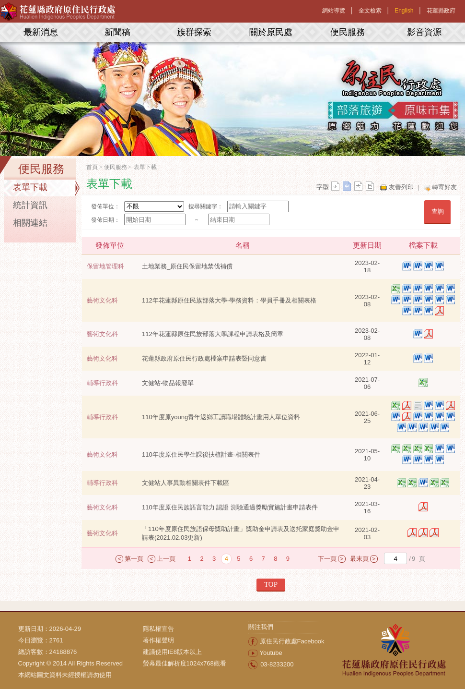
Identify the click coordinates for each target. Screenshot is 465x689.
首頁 (92, 167)
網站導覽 (333, 10)
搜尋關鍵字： (205, 206)
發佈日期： (105, 220)
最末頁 (359, 558)
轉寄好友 (444, 187)
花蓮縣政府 (441, 10)
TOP (271, 584)
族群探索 (194, 32)
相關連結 (30, 223)
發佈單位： (105, 206)
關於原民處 (270, 32)
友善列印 (401, 187)
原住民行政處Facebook (292, 641)
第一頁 (134, 558)
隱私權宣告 (158, 628)
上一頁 (166, 558)
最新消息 (40, 32)
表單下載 (30, 187)
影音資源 (424, 32)
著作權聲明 (158, 640)
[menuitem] (195, 629)
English (404, 10)
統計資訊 (30, 205)
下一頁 (327, 558)
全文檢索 (370, 10)
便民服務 (347, 32)
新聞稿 (117, 32)
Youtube (271, 652)
